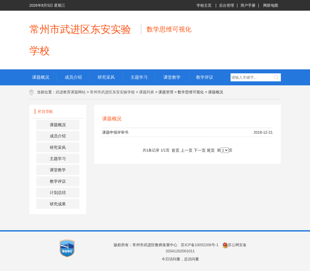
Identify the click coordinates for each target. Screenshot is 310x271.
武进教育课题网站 (71, 92)
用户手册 (247, 5)
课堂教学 (58, 170)
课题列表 (146, 92)
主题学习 (58, 158)
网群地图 (270, 5)
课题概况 (58, 124)
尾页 (211, 150)
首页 (175, 150)
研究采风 (58, 147)
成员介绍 (58, 136)
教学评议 (58, 181)
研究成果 (58, 204)
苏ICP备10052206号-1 (199, 245)
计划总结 (58, 192)
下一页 (200, 150)
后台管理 (226, 5)
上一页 (187, 150)
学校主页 (204, 5)
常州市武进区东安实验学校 (112, 92)
